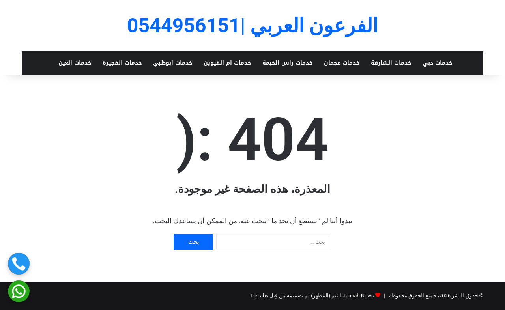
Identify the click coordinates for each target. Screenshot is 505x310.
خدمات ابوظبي (173, 63)
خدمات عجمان (342, 63)
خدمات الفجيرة (122, 63)
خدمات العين (75, 63)
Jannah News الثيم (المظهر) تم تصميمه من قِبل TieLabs (312, 296)
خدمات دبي (438, 63)
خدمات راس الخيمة (287, 63)
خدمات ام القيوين (227, 63)
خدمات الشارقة (391, 63)
